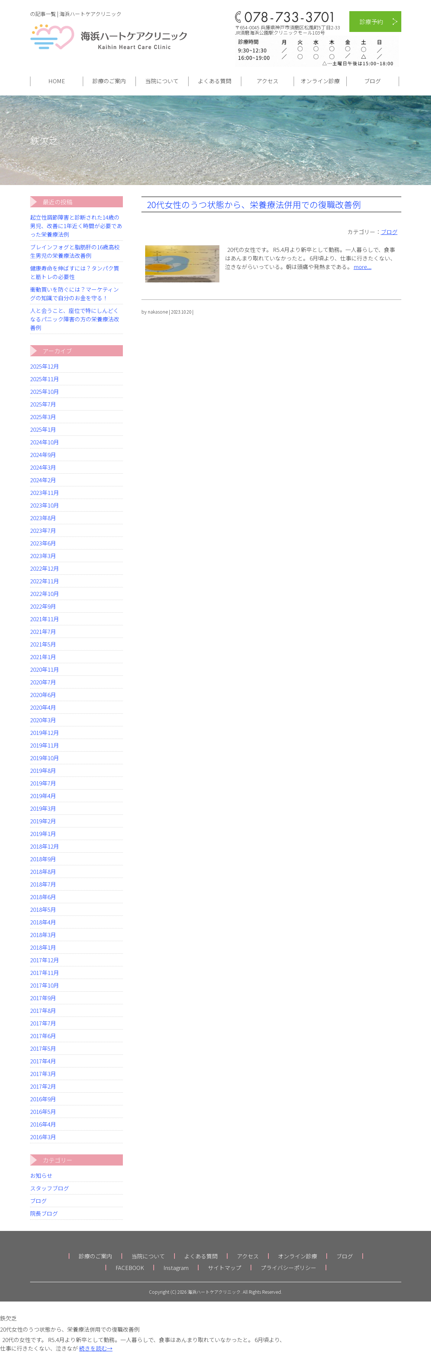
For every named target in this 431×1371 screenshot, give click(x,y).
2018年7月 (43, 884)
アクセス (267, 81)
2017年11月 (44, 972)
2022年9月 (43, 606)
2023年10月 (44, 505)
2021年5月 (43, 644)
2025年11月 (44, 379)
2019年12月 (44, 732)
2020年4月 (43, 707)
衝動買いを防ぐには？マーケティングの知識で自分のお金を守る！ (74, 293)
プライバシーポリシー (288, 1267)
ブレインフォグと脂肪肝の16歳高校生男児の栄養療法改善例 (75, 251)
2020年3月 (43, 720)
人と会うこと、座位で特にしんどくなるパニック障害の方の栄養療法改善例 (74, 319)
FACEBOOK (129, 1267)
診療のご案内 (109, 81)
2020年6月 (43, 695)
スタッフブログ (49, 1188)
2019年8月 (43, 770)
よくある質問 (214, 81)
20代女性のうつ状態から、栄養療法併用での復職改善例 (254, 204)
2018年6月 (43, 897)
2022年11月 (44, 581)
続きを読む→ (95, 1348)
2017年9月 (43, 998)
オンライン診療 (320, 81)
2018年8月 (43, 871)
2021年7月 (43, 631)
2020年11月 (44, 669)
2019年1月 (43, 833)
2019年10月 (44, 758)
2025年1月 (43, 429)
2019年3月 (43, 808)
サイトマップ (224, 1267)
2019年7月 (43, 783)
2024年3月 (43, 467)
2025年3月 (43, 417)
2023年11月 (44, 492)
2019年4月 (43, 796)
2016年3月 (43, 1137)
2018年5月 (43, 909)
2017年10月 (44, 985)
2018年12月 (44, 846)
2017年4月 (43, 1061)
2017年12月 (44, 960)
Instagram (176, 1267)
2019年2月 (43, 821)
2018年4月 (43, 922)
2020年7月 (43, 682)
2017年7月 (43, 1023)
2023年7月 (43, 530)
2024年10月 (44, 442)
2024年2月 (43, 480)
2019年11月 (44, 745)
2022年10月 (44, 593)
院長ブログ (44, 1213)
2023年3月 (43, 556)
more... (363, 266)
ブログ (372, 81)
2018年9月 (43, 859)
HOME (56, 81)
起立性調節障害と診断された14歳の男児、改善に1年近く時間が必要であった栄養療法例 (76, 225)
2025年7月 (43, 404)
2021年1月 (43, 657)
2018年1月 (43, 947)
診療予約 (371, 21)
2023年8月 (43, 518)
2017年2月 (43, 1086)
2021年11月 (44, 619)
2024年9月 (43, 454)
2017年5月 (43, 1048)
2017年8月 (43, 1010)
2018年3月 (43, 935)
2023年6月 (43, 543)
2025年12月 (44, 366)
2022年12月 (44, 568)
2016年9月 (43, 1099)
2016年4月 (43, 1124)
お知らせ (41, 1175)
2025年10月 (44, 391)
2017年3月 (43, 1073)
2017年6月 (43, 1036)
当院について (162, 81)
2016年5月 (43, 1111)
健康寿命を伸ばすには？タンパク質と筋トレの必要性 (74, 272)
